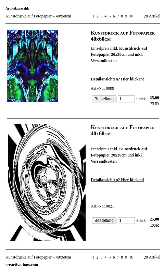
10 (131, 16)
